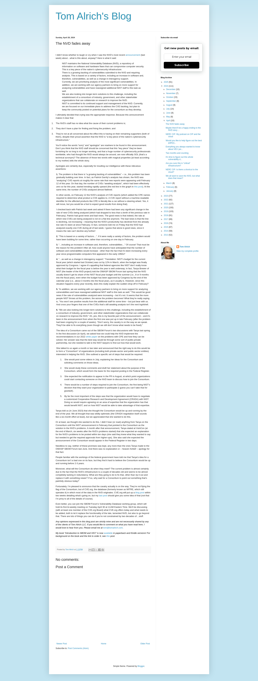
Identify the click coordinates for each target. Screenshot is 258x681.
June (168, 113)
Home (103, 643)
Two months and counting (177, 153)
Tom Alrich (185, 247)
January (170, 191)
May (168, 117)
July (168, 109)
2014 (166, 231)
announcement (133, 55)
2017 (166, 219)
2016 (166, 223)
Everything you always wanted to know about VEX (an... (183, 148)
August (169, 105)
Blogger (141, 666)
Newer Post (62, 643)
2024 (166, 86)
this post (138, 186)
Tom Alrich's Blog (94, 16)
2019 (166, 211)
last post (103, 495)
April (168, 120)
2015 (166, 227)
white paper (91, 336)
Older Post (145, 643)
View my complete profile (187, 251)
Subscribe (181, 65)
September (171, 101)
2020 (166, 207)
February (170, 187)
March (169, 183)
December (171, 89)
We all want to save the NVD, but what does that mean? (183, 177)
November (171, 93)
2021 (166, 204)
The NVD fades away (175, 124)
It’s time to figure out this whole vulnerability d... (179, 158)
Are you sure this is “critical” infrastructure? (178, 164)
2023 (166, 196)
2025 (166, 82)
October (170, 97)
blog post (139, 492)
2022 (166, 200)
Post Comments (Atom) (78, 648)
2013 (166, 235)
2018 (166, 215)
